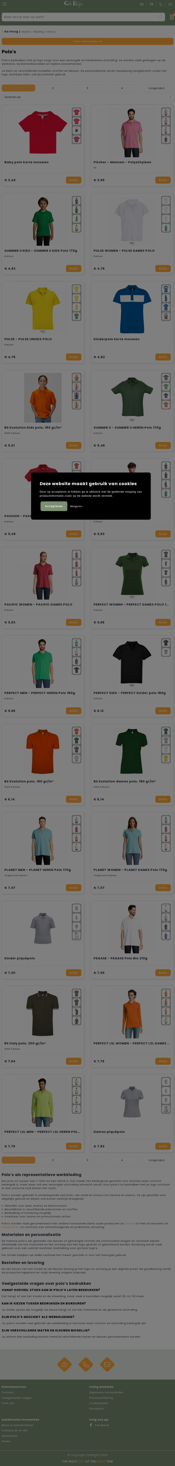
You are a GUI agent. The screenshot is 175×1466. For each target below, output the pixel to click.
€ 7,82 (99, 1146)
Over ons (8, 1403)
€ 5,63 (99, 534)
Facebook (99, 1425)
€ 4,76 (99, 268)
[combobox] (79, 16)
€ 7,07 (9, 888)
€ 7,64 (10, 1061)
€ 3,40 (10, 180)
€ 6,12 (99, 711)
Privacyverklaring (101, 1398)
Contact (8, 1392)
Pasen (6, 1441)
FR (151, 4)
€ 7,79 (99, 1061)
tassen (130, 1223)
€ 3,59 (99, 180)
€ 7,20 (9, 973)
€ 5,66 (99, 622)
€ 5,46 (99, 445)
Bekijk (73, 180)
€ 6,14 (9, 799)
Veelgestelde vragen (17, 1398)
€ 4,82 (99, 357)
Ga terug (11, 31)
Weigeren (76, 506)
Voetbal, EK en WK (15, 1430)
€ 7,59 (99, 973)
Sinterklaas (9, 1436)
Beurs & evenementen (17, 1425)
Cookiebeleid (98, 1403)
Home (26, 31)
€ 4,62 (10, 268)
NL (142, 4)
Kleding (38, 31)
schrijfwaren (10, 1227)
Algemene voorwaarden (106, 1392)
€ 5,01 (9, 445)
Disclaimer (96, 1408)
